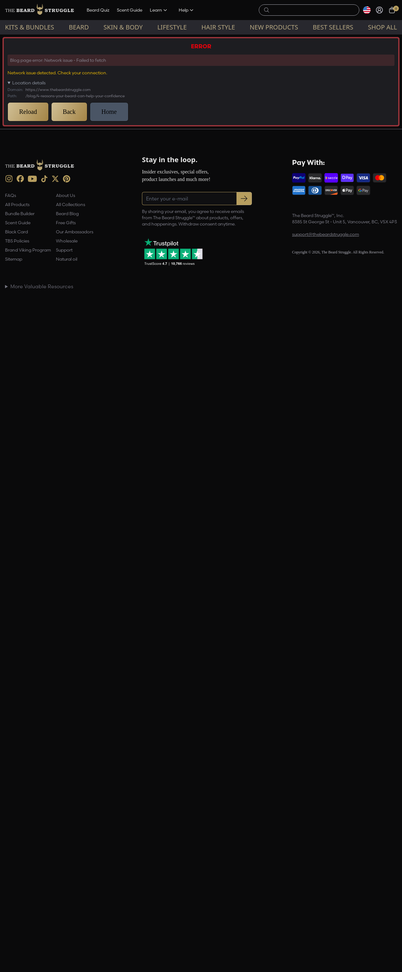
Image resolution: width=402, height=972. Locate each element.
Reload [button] (28, 111)
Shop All (382, 27)
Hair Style (218, 27)
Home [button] (109, 111)
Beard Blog (67, 213)
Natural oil (66, 259)
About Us (65, 195)
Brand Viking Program (28, 250)
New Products (274, 27)
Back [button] (69, 111)
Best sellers (333, 27)
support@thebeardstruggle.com (325, 234)
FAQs (10, 195)
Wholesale (67, 241)
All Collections (70, 204)
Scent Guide (129, 10)
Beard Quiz (98, 10)
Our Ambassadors (74, 232)
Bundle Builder (20, 213)
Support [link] (64, 250)
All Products (17, 204)
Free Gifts (66, 223)
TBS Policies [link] (17, 241)
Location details (29, 83)
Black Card (16, 232)
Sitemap (13, 259)
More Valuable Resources (41, 286)
